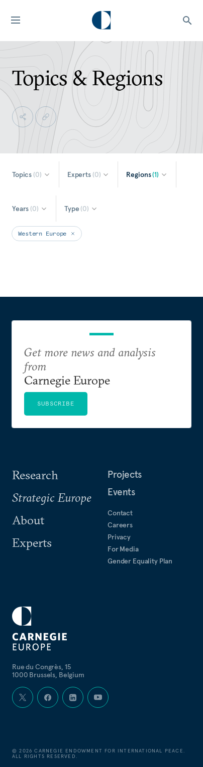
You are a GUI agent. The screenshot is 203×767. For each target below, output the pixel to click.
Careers (120, 524)
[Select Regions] (147, 174)
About (28, 519)
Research (35, 474)
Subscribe (55, 403)
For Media (123, 548)
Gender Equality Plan (140, 560)
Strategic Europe (51, 497)
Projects (125, 474)
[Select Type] (81, 209)
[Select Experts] (88, 174)
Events (121, 492)
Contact (120, 512)
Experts (32, 542)
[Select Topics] (31, 174)
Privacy (119, 536)
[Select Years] (30, 209)
